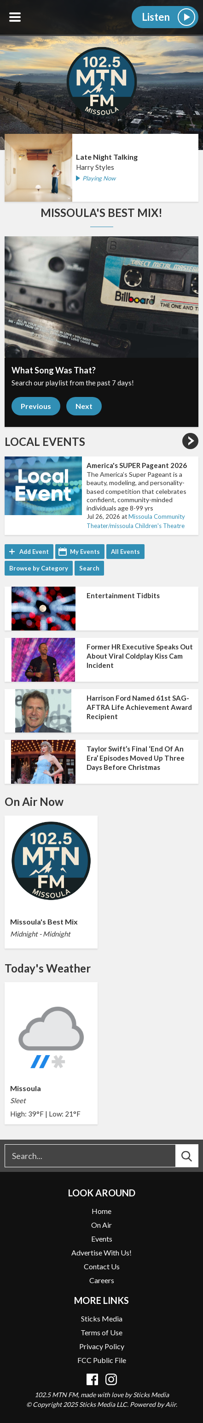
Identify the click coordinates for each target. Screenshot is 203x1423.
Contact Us (102, 1266)
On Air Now (34, 801)
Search (89, 568)
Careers (101, 1280)
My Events (85, 551)
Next (84, 406)
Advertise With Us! (101, 1252)
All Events (125, 551)
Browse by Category (38, 568)
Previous (36, 406)
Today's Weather (48, 968)
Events (101, 1238)
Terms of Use (101, 1332)
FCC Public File (101, 1360)
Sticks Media (101, 1318)
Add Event (34, 551)
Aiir (170, 1404)
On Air (101, 1224)
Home (101, 1211)
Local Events (45, 441)
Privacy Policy (101, 1346)
